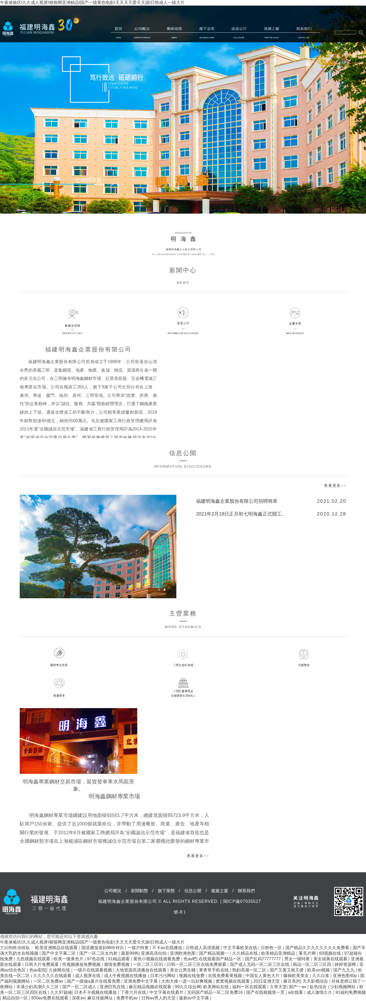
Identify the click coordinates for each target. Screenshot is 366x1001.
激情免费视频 (117, 964)
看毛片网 (308, 953)
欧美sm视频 (319, 970)
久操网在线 (60, 970)
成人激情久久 (320, 992)
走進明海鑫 (92, 180)
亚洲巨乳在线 (113, 987)
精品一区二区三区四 (312, 964)
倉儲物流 (304, 658)
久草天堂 (278, 987)
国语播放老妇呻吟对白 (103, 947)
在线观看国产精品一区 (220, 959)
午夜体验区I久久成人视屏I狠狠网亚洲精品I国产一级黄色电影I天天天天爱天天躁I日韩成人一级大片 (92, 2)
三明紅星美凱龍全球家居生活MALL (183, 687)
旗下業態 (206, 32)
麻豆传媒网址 (100, 998)
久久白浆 (321, 975)
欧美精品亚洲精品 (278, 953)
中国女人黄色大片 (263, 975)
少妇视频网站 (343, 987)
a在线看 (296, 992)
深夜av (78, 998)
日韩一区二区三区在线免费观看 (197, 964)
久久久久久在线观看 (53, 975)
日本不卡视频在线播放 (96, 992)
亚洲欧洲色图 (183, 953)
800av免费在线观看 (50, 998)
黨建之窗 (271, 32)
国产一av (298, 987)
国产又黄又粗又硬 (287, 970)
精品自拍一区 (15, 998)
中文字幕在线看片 (167, 992)
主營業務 (288, 321)
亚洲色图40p (345, 975)
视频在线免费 (192, 975)
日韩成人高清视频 (203, 947)
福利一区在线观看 (249, 987)
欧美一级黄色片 (69, 959)
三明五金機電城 (183, 658)
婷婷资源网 (346, 964)
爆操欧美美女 (296, 975)
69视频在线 (330, 953)
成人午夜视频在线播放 (126, 975)
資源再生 (62, 687)
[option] (183, 110)
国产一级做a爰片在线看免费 (94, 981)
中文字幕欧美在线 (240, 947)
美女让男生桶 (183, 970)
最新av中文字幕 (194, 998)
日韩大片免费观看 (42, 964)
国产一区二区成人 (79, 987)
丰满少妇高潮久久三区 (38, 987)
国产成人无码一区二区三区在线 (260, 964)
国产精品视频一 (214, 953)
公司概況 (142, 32)
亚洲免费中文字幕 (141, 981)
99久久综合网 (188, 987)
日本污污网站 (163, 975)
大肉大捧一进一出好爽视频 (187, 981)
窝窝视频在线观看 (233, 981)
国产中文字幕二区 (59, 953)
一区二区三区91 (148, 964)
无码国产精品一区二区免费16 (215, 992)
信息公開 (239, 32)
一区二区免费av (48, 981)
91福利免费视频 (351, 992)
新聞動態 (174, 32)
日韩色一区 (272, 947)
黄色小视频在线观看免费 (157, 959)
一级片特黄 (138, 947)
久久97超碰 (61, 992)
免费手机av (127, 998)
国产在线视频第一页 (266, 992)
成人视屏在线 (88, 975)
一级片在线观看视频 (93, 970)
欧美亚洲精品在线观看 (57, 947)
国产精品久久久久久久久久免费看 (317, 947)
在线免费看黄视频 (225, 975)
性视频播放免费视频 (82, 964)
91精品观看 (119, 959)
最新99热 (130, 953)
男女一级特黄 (297, 959)
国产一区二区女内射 (99, 953)
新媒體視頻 (77, 321)
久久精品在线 (245, 953)
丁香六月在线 (133, 992)
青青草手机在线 (214, 970)
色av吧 (190, 959)
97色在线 (96, 959)
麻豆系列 (291, 981)
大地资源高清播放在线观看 (141, 970)
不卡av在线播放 (167, 947)
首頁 (118, 32)
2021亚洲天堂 (267, 981)
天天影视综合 (315, 981)
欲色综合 (319, 987)
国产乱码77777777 (263, 959)
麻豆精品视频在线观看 (150, 987)
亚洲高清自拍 (154, 953)
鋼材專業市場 (62, 657)
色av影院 (38, 970)
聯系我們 (304, 32)
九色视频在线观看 (33, 959)
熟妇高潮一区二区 (249, 970)
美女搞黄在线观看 (330, 959)
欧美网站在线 (216, 987)
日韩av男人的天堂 (159, 998)
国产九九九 (344, 970)
